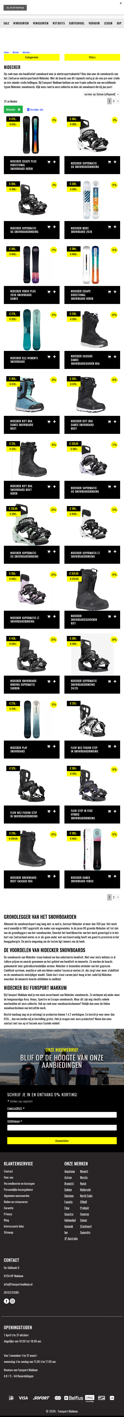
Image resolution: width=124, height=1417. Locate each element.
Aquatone (69, 1171)
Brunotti (69, 1183)
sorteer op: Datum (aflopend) (101, 94)
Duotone (69, 1195)
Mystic (84, 1177)
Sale (6, 31)
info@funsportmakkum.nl (18, 1284)
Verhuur (94, 31)
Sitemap (8, 1232)
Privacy (8, 1214)
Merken (16, 52)
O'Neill (83, 1201)
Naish (83, 1183)
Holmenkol (70, 1220)
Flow (66, 1207)
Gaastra (68, 1214)
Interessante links (14, 1226)
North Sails (86, 1195)
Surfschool (76, 31)
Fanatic (68, 1201)
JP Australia (71, 1238)
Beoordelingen (25, 1376)
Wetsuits (59, 31)
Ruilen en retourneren (16, 1201)
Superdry (85, 1232)
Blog (6, 1220)
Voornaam (14, 1121)
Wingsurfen (40, 31)
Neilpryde (85, 1189)
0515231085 (11, 1292)
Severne (84, 1214)
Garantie (8, 1207)
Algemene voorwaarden (16, 1195)
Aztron (68, 1177)
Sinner (83, 1220)
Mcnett (84, 1171)
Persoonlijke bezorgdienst (18, 1189)
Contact (8, 1171)
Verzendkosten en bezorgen (19, 1183)
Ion (66, 1232)
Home (6, 52)
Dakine (68, 1189)
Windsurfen (21, 31)
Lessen (108, 31)
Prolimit (84, 1207)
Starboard (86, 1226)
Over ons (8, 1177)
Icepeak (68, 1226)
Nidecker (26, 52)
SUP (119, 31)
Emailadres (16, 1109)
